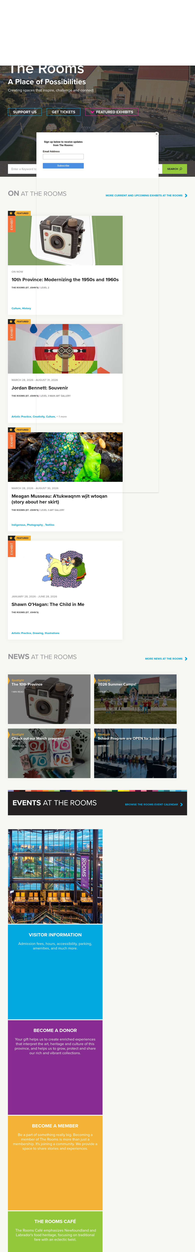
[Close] (142, 188)
